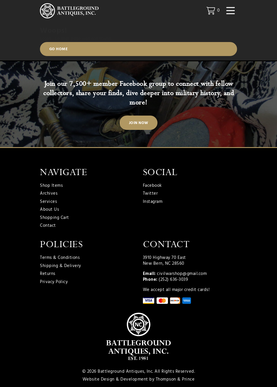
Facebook (152, 186)
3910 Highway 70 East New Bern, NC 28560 (164, 260)
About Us (49, 210)
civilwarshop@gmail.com (182, 273)
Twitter (150, 194)
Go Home (58, 49)
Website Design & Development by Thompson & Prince (139, 379)
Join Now (138, 123)
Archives (48, 194)
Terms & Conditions (60, 258)
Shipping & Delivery (60, 266)
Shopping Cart (54, 218)
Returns (47, 274)
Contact (48, 226)
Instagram (153, 202)
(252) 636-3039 (173, 279)
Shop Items (51, 186)
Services (48, 202)
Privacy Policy (54, 282)
